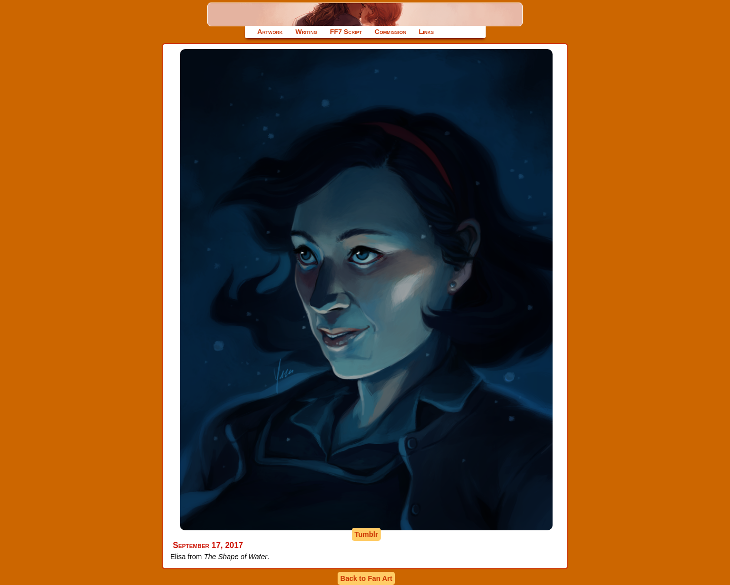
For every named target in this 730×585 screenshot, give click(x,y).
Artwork (270, 31)
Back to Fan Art (366, 578)
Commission (390, 31)
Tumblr (366, 534)
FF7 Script (346, 31)
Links (426, 31)
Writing (306, 31)
